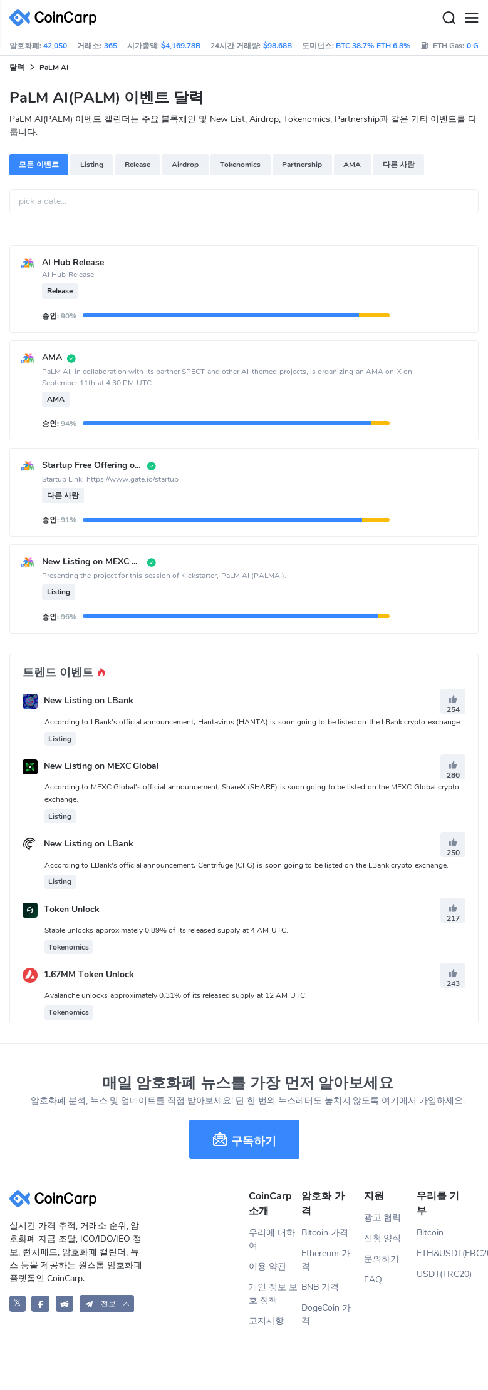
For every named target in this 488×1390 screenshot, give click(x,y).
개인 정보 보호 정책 (273, 1293)
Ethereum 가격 (325, 1259)
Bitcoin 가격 (324, 1233)
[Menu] (471, 18)
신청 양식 (383, 1238)
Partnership (302, 165)
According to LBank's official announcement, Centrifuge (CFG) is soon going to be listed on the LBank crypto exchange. (246, 865)
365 (110, 46)
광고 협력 (383, 1218)
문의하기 (381, 1259)
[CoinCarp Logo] (56, 18)
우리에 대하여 (272, 1239)
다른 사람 (399, 165)
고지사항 (266, 1321)
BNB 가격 (320, 1287)
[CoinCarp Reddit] (65, 1303)
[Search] (448, 18)
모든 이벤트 (38, 165)
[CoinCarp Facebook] (40, 1303)
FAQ (373, 1280)
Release (137, 165)
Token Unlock (72, 909)
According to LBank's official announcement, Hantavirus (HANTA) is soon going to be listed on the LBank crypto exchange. (253, 722)
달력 (16, 68)
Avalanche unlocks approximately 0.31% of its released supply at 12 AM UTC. (175, 995)
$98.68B (277, 46)
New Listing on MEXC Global (102, 766)
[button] (107, 1303)
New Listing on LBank (88, 701)
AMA (352, 165)
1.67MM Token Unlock (89, 974)
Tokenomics (240, 165)
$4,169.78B (180, 46)
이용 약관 (267, 1266)
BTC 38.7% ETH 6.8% (373, 46)
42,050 (55, 46)
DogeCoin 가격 (326, 1314)
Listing (91, 165)
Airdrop (185, 165)
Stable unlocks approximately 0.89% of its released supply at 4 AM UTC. (166, 930)
